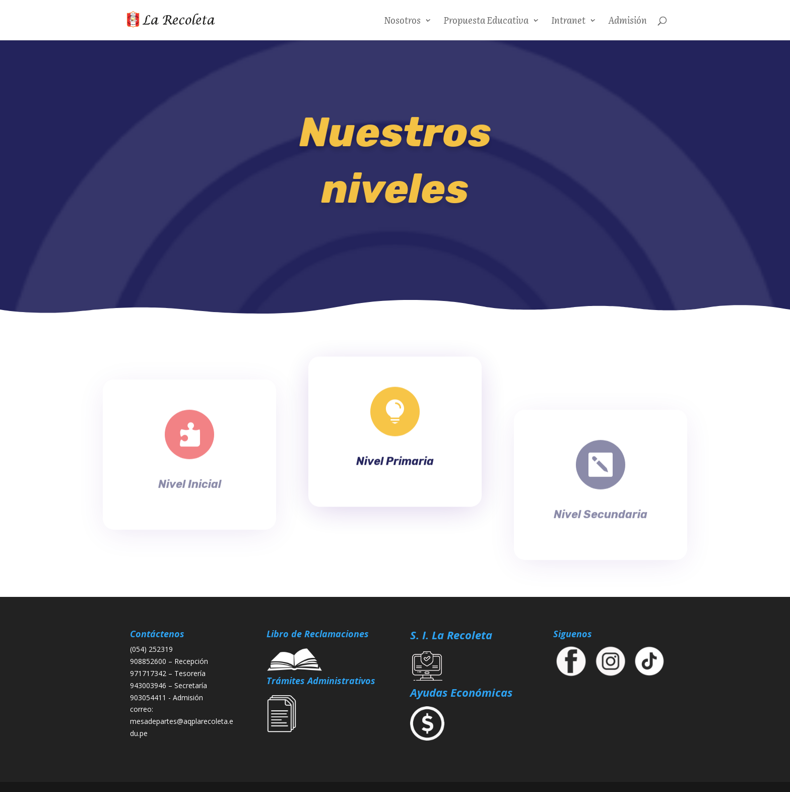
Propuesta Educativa (486, 22)
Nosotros (402, 22)
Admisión (627, 22)
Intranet (568, 22)
